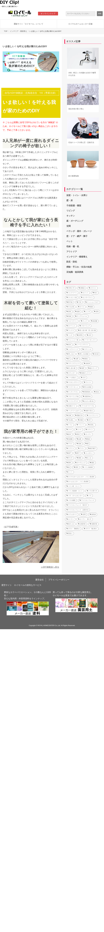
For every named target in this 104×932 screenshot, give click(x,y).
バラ (89, 495)
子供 (79, 302)
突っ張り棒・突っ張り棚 (87, 330)
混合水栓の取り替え (76, 109)
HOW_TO (70, 288)
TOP (6, 31)
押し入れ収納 (83, 354)
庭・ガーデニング (74, 221)
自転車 (87, 363)
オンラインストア (48, 14)
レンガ (87, 311)
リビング (70, 210)
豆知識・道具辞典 (74, 272)
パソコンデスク (72, 401)
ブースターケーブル (87, 406)
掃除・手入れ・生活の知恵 (79, 267)
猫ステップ (92, 368)
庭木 (69, 434)
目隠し (91, 425)
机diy (96, 392)
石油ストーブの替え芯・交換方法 (81, 142)
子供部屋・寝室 (73, 205)
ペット (69, 241)
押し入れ (70, 354)
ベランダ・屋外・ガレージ (79, 231)
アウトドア (71, 251)
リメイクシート (93, 415)
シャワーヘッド (72, 349)
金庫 (76, 358)
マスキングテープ (73, 382)
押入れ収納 (86, 387)
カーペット (71, 326)
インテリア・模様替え (18, 31)
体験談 (82, 288)
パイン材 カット (73, 486)
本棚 (80, 420)
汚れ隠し (70, 420)
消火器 (96, 354)
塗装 (69, 311)
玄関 (68, 226)
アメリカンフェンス (87, 500)
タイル (81, 307)
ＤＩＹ (69, 472)
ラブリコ (70, 448)
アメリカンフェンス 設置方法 (77, 510)
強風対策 (93, 524)
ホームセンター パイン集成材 (77, 481)
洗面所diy (87, 396)
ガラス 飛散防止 (73, 528)
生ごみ (88, 458)
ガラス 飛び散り (90, 528)
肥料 (69, 462)
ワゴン (81, 448)
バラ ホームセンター (75, 495)
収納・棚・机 (72, 246)
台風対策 (82, 524)
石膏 (69, 415)
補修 (90, 307)
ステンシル (86, 349)
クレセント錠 (72, 297)
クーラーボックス (89, 340)
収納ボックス (85, 373)
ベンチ (69, 335)
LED (89, 335)
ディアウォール (81, 316)
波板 (77, 311)
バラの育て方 (92, 491)
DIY (89, 420)
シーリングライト (81, 344)
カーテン (70, 519)
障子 (77, 453)
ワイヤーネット (72, 387)
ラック (84, 321)
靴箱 (87, 439)
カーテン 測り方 (84, 519)
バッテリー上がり (73, 410)
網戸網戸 (92, 448)
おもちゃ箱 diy (88, 401)
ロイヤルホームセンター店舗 (80, 24)
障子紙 (69, 302)
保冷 (69, 344)
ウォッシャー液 (72, 340)
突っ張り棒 (71, 368)
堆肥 (82, 368)
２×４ (69, 429)
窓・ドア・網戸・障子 (77, 236)
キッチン (70, 216)
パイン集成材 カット (75, 491)
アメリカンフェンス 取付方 (77, 505)
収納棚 (69, 439)
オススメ (92, 288)
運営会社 (39, 580)
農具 (76, 467)
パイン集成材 (87, 467)
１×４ (78, 429)
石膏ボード (71, 406)
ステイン (89, 429)
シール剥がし (72, 377)
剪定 (77, 434)
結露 (79, 439)
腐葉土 (85, 358)
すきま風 (70, 307)
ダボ (83, 377)
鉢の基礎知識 (73, 176)
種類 (79, 458)
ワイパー (87, 382)
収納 (79, 443)
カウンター (71, 373)
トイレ (69, 425)
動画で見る (88, 410)
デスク (69, 443)
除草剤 (80, 335)
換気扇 (93, 514)
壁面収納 (86, 392)
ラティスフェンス (73, 363)
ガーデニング (80, 462)
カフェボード (72, 514)
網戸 (69, 453)
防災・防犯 (71, 262)
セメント (84, 292)
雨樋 (69, 316)
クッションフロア (92, 302)
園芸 (92, 462)
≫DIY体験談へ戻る (50, 567)
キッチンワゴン (72, 392)
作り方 (69, 458)
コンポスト (88, 453)
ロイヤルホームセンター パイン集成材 (80, 476)
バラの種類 (71, 500)
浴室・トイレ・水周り (77, 195)
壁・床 (69, 200)
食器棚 (94, 321)
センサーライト (87, 297)
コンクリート (72, 292)
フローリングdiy (73, 396)
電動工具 (79, 415)
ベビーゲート (72, 321)
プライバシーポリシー (58, 580)
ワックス (70, 330)
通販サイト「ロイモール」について (28, 24)
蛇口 (95, 292)
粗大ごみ (70, 524)
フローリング (85, 326)
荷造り (69, 533)
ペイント (80, 425)
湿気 (96, 311)
